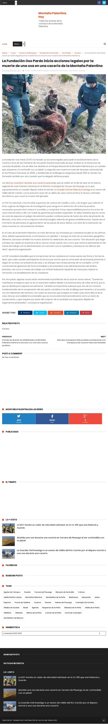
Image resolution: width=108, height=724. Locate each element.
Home (4, 44)
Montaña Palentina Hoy (52, 15)
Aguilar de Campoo (12, 592)
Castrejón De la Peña (85, 603)
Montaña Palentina (33, 597)
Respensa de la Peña (51, 608)
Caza (13, 53)
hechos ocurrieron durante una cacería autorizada (31, 183)
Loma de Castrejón (73, 613)
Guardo (27, 592)
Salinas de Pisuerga (63, 603)
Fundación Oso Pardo (49, 53)
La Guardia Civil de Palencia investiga (71, 189)
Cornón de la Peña (53, 613)
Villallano (7, 613)
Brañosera (73, 597)
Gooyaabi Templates (47, 720)
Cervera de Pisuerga (27, 53)
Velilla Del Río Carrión (13, 597)
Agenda (35, 608)
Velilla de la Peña (92, 608)
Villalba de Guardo (11, 608)
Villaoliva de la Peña (72, 608)
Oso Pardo (66, 53)
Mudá (25, 608)
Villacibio (19, 613)
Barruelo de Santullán (65, 592)
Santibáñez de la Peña (55, 597)
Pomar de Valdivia (22, 603)
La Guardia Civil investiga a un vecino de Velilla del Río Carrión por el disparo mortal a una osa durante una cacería (58, 704)
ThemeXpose (18, 720)
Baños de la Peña (34, 613)
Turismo (37, 603)
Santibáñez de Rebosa (13, 618)
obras (97, 597)
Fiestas (48, 603)
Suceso (77, 53)
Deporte (7, 603)
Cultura (81, 592)
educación (86, 597)
